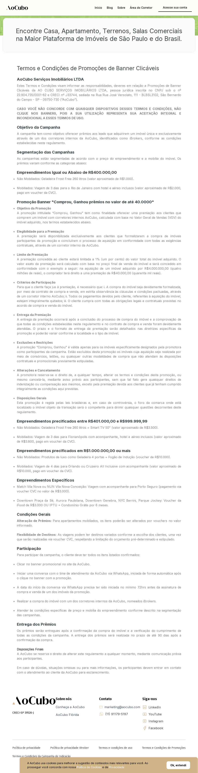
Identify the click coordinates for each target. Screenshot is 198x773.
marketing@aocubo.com (122, 707)
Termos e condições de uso (115, 747)
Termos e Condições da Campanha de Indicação (41, 756)
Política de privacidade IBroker (69, 747)
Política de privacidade (26, 747)
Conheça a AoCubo (70, 707)
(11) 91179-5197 (116, 714)
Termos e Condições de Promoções (164, 747)
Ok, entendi (178, 765)
